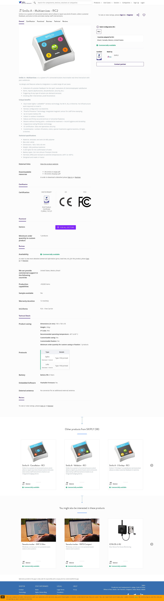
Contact (21, 589)
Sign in (122, 15)
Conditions (60, 592)
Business (49, 21)
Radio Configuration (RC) (105, 27)
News (37, 589)
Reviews (65, 21)
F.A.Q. (75, 589)
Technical (57, 21)
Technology (22, 592)
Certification (30, 21)
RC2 (99, 32)
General (21, 21)
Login (143, 3)
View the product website (49, 164)
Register (130, 15)
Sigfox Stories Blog (41, 592)
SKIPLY (116, 55)
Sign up (136, 3)
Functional (40, 21)
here (136, 597)
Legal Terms (60, 589)
